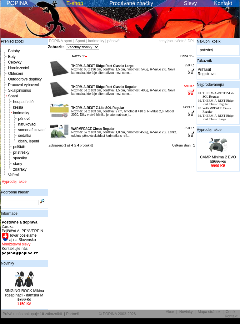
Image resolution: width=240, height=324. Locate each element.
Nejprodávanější (210, 84)
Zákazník (204, 61)
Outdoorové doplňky (25, 79)
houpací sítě (23, 102)
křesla (18, 107)
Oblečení (15, 73)
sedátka (24, 135)
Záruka (7, 226)
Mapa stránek (209, 312)
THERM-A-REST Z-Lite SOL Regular (97, 108)
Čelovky (15, 62)
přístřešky (21, 152)
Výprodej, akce (14, 181)
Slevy (190, 3)
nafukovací (27, 124)
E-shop (74, 3)
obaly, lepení (28, 141)
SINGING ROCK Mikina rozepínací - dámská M (24, 293)
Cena (187, 56)
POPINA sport (60, 41)
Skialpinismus (19, 90)
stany (17, 164)
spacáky (20, 158)
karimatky (21, 113)
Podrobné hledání (16, 192)
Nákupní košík (209, 41)
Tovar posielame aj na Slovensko (22, 237)
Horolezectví (18, 68)
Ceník (230, 312)
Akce (170, 312)
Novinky (7, 263)
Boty (12, 56)
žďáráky (20, 169)
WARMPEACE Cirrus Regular (92, 129)
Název (80, 56)
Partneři (72, 314)
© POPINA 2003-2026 (117, 314)
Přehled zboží (12, 41)
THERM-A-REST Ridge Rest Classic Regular (104, 87)
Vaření (13, 175)
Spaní (13, 96)
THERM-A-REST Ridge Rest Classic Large (102, 66)
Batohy (14, 51)
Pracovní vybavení (23, 85)
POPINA (17, 3)
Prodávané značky (131, 3)
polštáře (20, 147)
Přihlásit (204, 69)
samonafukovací (31, 130)
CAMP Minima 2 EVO (218, 157)
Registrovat (207, 74)
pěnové (24, 118)
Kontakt (223, 3)
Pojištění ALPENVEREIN (22, 231)
